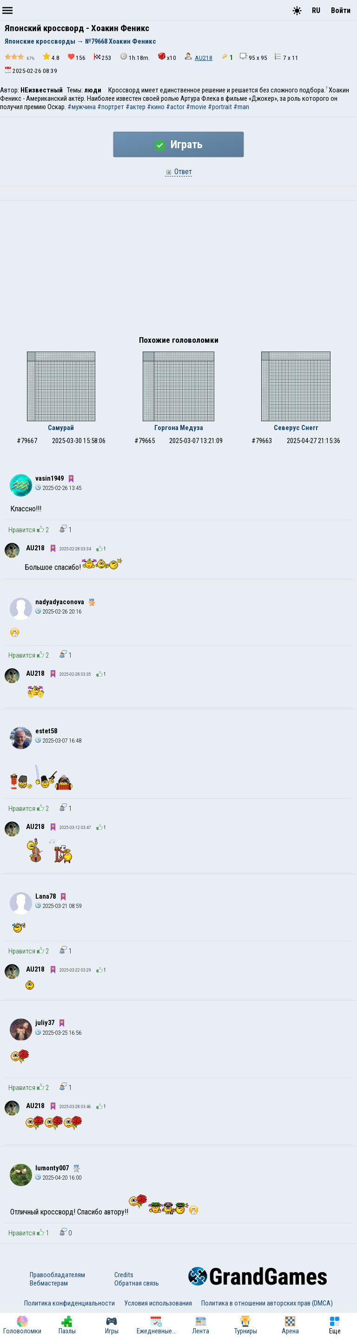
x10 (167, 56)
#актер (135, 107)
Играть (178, 144)
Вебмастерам (49, 1283)
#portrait (220, 107)
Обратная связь (136, 1283)
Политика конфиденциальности (69, 1303)
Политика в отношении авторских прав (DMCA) (267, 1303)
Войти (340, 10)
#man (241, 107)
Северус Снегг (296, 428)
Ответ (178, 171)
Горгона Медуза (178, 428)
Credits (123, 1275)
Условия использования (158, 1303)
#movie (196, 107)
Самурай (61, 428)
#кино (156, 107)
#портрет (110, 107)
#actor (175, 107)
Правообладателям (57, 1275)
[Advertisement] (178, 270)
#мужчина (81, 107)
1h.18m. (135, 56)
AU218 (203, 57)
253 (103, 57)
